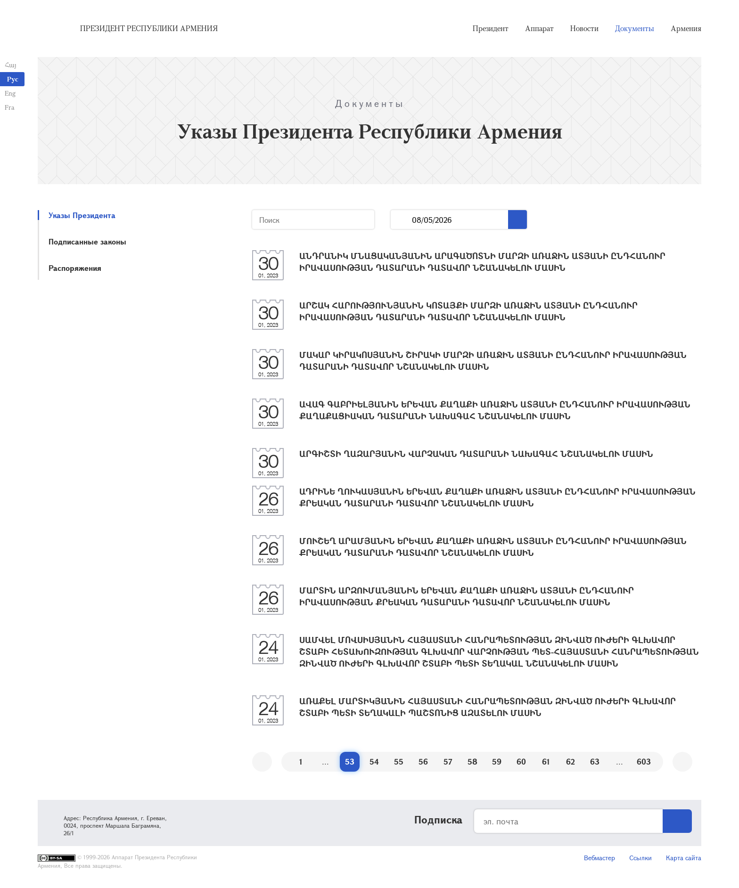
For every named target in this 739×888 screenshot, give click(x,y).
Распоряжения (75, 268)
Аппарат (539, 28)
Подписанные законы (87, 241)
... (401, 220)
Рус (12, 78)
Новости (584, 28)
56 (423, 761)
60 (521, 761)
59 (496, 761)
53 (349, 761)
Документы (634, 28)
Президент (491, 28)
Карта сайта (683, 857)
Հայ (10, 64)
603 (644, 761)
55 (398, 761)
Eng (10, 93)
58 (472, 761)
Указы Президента (82, 215)
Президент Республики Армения (149, 28)
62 (570, 761)
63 (594, 761)
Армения (686, 28)
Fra (10, 107)
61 (546, 761)
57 (447, 761)
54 (374, 761)
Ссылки (640, 857)
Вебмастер (599, 857)
